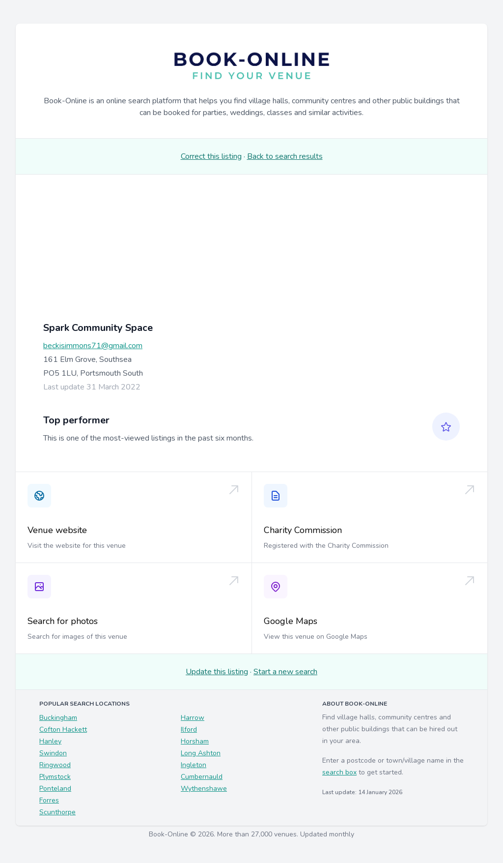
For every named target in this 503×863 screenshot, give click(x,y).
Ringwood (55, 765)
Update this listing (217, 671)
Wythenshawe (204, 788)
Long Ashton (201, 753)
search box (339, 772)
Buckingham (58, 717)
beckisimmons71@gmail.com (92, 345)
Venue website (57, 530)
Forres (49, 800)
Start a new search (285, 671)
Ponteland (55, 788)
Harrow (192, 717)
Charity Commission (303, 530)
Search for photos (63, 621)
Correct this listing (211, 156)
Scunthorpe (57, 812)
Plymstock (55, 776)
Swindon (53, 753)
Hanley (50, 741)
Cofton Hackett (63, 729)
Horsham (195, 741)
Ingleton (193, 765)
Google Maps (290, 621)
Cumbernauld (202, 776)
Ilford (189, 729)
